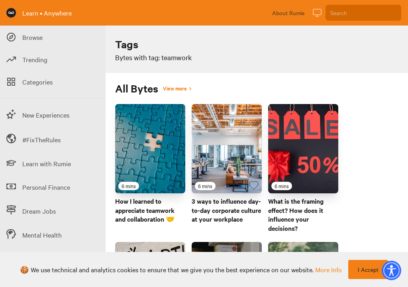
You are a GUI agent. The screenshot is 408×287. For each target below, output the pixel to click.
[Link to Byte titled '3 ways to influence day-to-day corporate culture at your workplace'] (227, 148)
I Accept (368, 269)
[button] (391, 270)
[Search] (363, 12)
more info (328, 269)
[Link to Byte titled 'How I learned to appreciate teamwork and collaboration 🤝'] (150, 148)
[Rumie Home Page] (11, 13)
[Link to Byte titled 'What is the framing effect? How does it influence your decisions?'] (303, 148)
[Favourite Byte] (177, 185)
